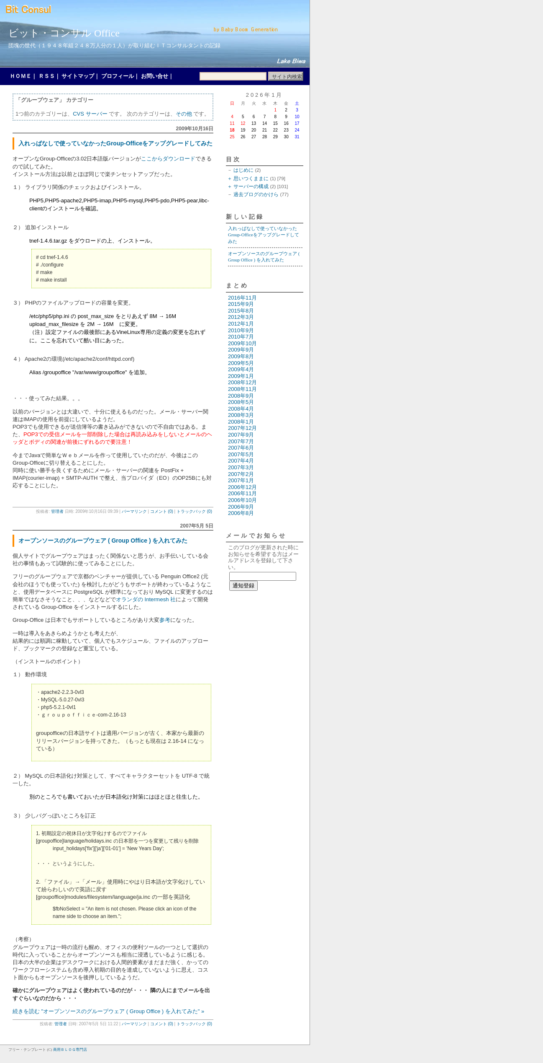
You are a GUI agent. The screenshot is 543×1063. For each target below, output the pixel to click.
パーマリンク (134, 511)
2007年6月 (241, 448)
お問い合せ (154, 76)
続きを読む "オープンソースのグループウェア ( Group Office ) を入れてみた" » (108, 1011)
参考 (164, 620)
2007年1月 (241, 480)
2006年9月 (241, 507)
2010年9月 (241, 330)
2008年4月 (241, 409)
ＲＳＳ (46, 76)
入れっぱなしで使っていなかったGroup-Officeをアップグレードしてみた (115, 143)
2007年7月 (241, 441)
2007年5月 (241, 454)
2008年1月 (241, 422)
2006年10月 (242, 500)
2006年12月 (242, 487)
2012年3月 (241, 317)
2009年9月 (241, 350)
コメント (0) (161, 511)
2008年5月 (241, 402)
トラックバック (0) (194, 511)
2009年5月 (241, 363)
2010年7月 (241, 337)
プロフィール (117, 76)
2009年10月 (242, 343)
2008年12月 (242, 382)
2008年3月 (241, 415)
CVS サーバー (90, 114)
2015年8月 (241, 311)
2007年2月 (241, 474)
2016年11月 (242, 298)
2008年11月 (242, 389)
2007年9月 (241, 435)
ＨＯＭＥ (20, 76)
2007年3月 (241, 467)
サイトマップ (77, 76)
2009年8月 (241, 356)
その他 (184, 114)
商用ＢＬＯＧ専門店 (70, 1049)
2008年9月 (241, 396)
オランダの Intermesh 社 (146, 599)
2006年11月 (242, 493)
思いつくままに (251, 178)
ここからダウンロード (168, 158)
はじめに (243, 170)
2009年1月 (241, 376)
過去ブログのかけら (256, 194)
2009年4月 (241, 369)
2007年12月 (242, 428)
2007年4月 (241, 461)
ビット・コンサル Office (64, 33)
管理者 (57, 511)
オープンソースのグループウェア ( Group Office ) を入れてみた (102, 540)
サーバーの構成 (251, 186)
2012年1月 (241, 324)
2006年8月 (241, 513)
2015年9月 (241, 304)
